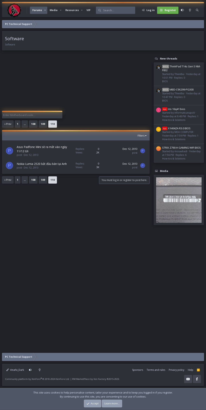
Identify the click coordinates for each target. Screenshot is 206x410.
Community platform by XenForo (37, 378)
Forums (37, 10)
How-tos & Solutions (173, 120)
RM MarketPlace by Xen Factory (95, 378)
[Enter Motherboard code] (32, 115)
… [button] (25, 124)
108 (33, 124)
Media (54, 10)
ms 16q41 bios (173, 109)
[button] (45, 10)
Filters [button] (141, 135)
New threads (168, 58)
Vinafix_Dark (15, 370)
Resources (72, 10)
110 (52, 124)
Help (190, 370)
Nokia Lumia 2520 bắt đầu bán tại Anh (42, 164)
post (19, 155)
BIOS (165, 81)
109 (43, 124)
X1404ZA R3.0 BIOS (176, 128)
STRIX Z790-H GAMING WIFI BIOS (181, 147)
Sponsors (137, 370)
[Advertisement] (75, 82)
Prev (8, 124)
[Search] (119, 10)
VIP (89, 10)
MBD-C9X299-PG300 (178, 89)
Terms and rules (156, 370)
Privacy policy (176, 370)
